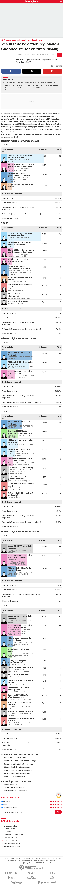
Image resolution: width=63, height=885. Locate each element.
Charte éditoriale (27, 858)
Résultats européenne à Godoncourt (17, 770)
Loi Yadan (7, 832)
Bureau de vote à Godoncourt (15, 758)
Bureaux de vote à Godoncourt (44, 83)
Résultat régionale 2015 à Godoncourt (18, 85)
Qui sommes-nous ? (8, 858)
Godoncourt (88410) (11, 784)
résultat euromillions (12, 846)
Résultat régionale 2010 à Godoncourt (13, 89)
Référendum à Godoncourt (14, 777)
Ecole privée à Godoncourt (13, 787)
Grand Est (32, 40)
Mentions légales (17, 863)
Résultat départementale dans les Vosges (20, 761)
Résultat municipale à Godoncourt (17, 773)
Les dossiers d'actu (9, 808)
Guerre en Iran (9, 829)
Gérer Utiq (52, 861)
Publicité (37, 858)
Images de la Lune (11, 826)
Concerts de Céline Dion (13, 835)
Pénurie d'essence (11, 838)
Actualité (5, 802)
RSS (60, 858)
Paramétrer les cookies (40, 861)
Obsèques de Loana (12, 840)
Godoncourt (37, 85)
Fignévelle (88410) (33, 60)
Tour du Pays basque (12, 843)
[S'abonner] (31, 812)
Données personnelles (25, 861)
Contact (43, 858)
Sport (4, 805)
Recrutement (12, 861)
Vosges (40, 40)
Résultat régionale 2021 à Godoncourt (18, 83)
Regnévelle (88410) (49, 60)
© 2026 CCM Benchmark (43, 863)
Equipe (18, 858)
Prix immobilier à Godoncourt (15, 791)
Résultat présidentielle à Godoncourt (18, 764)
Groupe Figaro (28, 863)
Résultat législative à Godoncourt (16, 767)
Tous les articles (52, 858)
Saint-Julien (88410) (24, 62)
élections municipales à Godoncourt (44, 132)
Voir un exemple (55, 802)
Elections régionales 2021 (15, 40)
